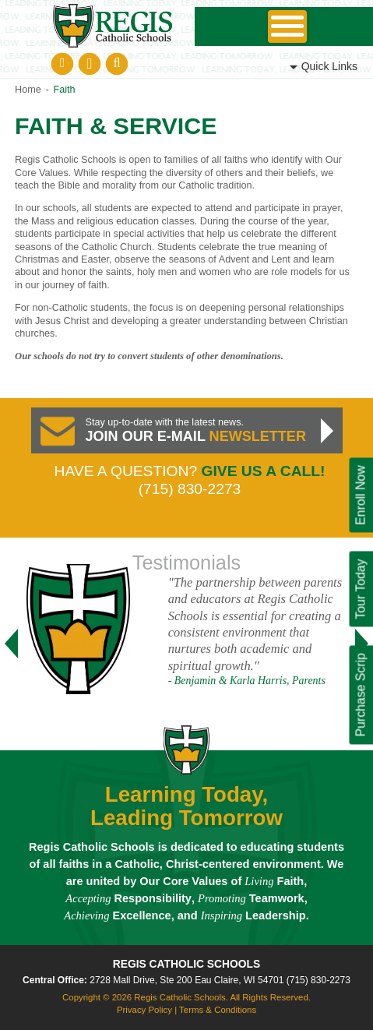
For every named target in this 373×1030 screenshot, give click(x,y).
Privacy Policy (144, 1009)
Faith (64, 89)
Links (329, 66)
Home (28, 89)
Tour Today (360, 589)
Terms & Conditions (217, 1009)
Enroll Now (360, 495)
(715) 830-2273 (318, 980)
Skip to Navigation (287, 26)
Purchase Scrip (360, 694)
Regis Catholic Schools (187, 964)
